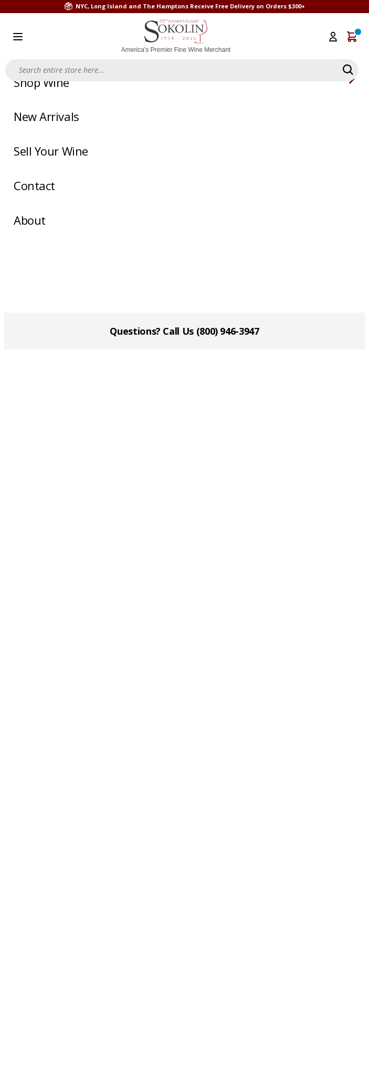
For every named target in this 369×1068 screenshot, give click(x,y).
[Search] (348, 69)
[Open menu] (17, 36)
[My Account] (333, 36)
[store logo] (175, 36)
